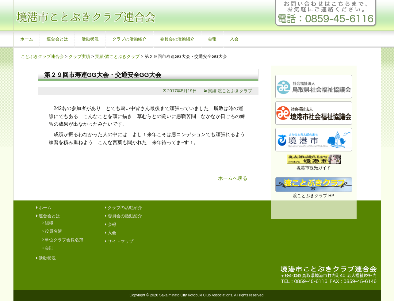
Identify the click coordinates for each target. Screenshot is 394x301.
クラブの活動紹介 (129, 38)
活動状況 (90, 38)
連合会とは (57, 38)
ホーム (26, 38)
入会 (234, 38)
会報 (212, 38)
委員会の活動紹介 (177, 38)
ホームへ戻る (232, 178)
